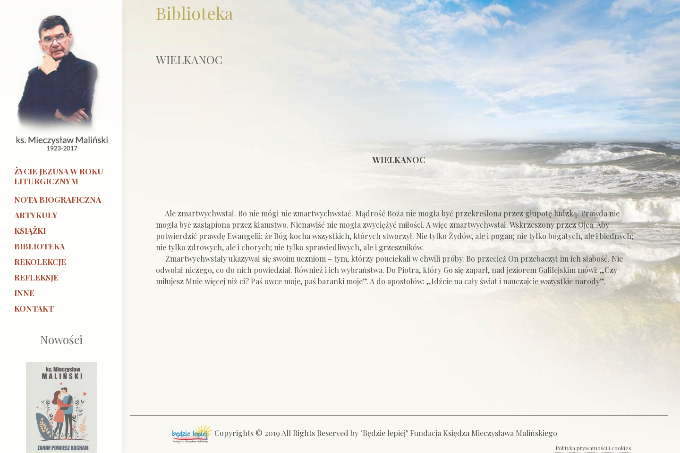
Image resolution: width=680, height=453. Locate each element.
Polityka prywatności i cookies (593, 448)
